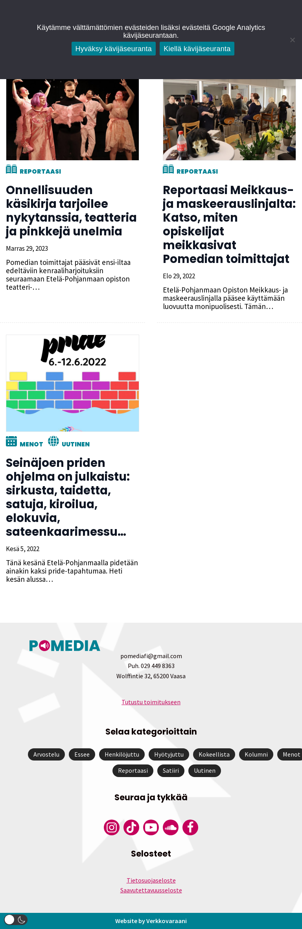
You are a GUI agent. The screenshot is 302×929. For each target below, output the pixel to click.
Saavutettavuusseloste (151, 890)
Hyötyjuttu (169, 754)
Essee (82, 754)
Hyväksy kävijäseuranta (114, 49)
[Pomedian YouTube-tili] (151, 827)
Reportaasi (40, 171)
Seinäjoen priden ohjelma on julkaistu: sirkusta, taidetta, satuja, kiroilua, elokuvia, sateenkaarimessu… (68, 497)
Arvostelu (46, 754)
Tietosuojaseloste (151, 880)
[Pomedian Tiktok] (131, 827)
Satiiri (171, 770)
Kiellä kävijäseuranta (197, 49)
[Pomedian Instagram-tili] (112, 827)
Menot (31, 444)
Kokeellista (214, 754)
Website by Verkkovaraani (151, 921)
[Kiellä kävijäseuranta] (292, 40)
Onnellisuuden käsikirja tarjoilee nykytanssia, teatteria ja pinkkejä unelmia (71, 210)
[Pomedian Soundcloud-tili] (171, 827)
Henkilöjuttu (122, 754)
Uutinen (76, 444)
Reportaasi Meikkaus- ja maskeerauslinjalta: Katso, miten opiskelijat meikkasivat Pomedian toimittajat (229, 224)
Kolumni (256, 754)
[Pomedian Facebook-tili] (190, 827)
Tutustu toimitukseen (151, 702)
